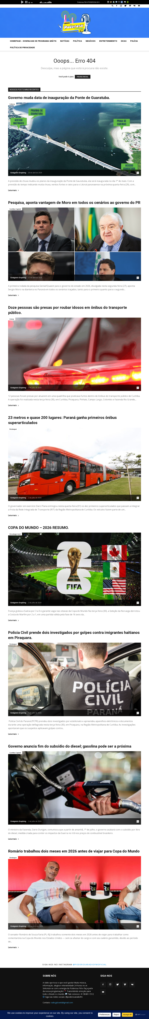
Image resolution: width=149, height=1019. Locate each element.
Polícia (134, 41)
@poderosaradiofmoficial (90, 964)
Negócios (90, 41)
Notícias (64, 41)
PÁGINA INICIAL (82, 77)
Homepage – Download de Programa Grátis (33, 41)
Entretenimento (108, 41)
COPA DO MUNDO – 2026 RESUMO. (38, 527)
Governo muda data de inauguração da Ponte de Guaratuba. (59, 97)
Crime (11, 319)
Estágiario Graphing (18, 173)
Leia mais (13, 190)
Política (77, 41)
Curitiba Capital (15, 209)
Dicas (123, 41)
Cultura (12, 104)
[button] (112, 6)
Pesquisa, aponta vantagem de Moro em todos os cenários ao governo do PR (74, 202)
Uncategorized (15, 534)
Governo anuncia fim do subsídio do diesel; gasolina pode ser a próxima (69, 746)
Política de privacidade (22, 47)
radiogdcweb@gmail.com (62, 1002)
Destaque (13, 429)
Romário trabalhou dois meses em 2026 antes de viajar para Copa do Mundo (74, 851)
